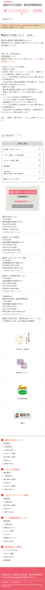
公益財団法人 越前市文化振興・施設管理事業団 (16, 25)
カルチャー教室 (9, 453)
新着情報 (7, 560)
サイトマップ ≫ (29, 582)
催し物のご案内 (9, 457)
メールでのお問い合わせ (16, 11)
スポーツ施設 (9, 553)
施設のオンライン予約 (11, 179)
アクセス (7, 534)
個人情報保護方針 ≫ (17, 582)
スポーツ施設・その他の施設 (13, 155)
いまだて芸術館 (10, 469)
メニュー (6, 19)
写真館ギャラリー (10, 538)
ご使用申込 (8, 447)
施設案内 (7, 443)
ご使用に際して (9, 450)
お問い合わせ (9, 464)
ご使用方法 (8, 476)
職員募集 (6, 166)
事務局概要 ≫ (5, 582)
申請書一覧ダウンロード (12, 149)
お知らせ (7, 460)
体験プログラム (9, 528)
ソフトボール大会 (10, 550)
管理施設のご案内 (11, 547)
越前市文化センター (12, 440)
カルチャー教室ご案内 (11, 160)
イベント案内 (9, 531)
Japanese (8, 135)
